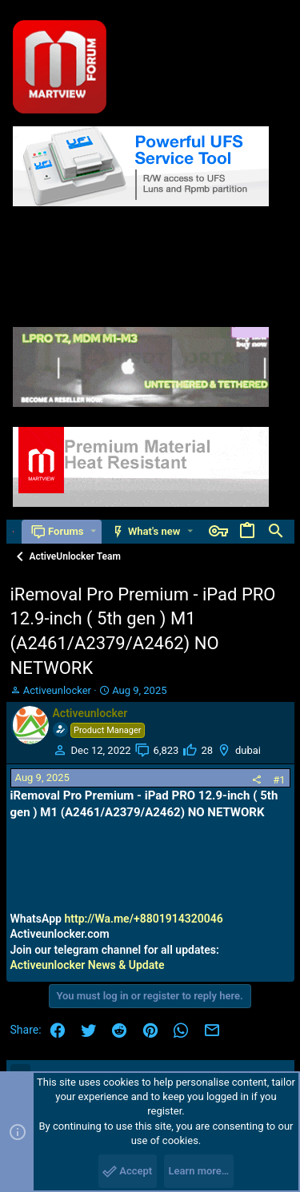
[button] (93, 531)
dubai (248, 750)
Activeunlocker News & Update (87, 965)
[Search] (276, 532)
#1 (279, 780)
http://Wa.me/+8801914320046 (143, 918)
